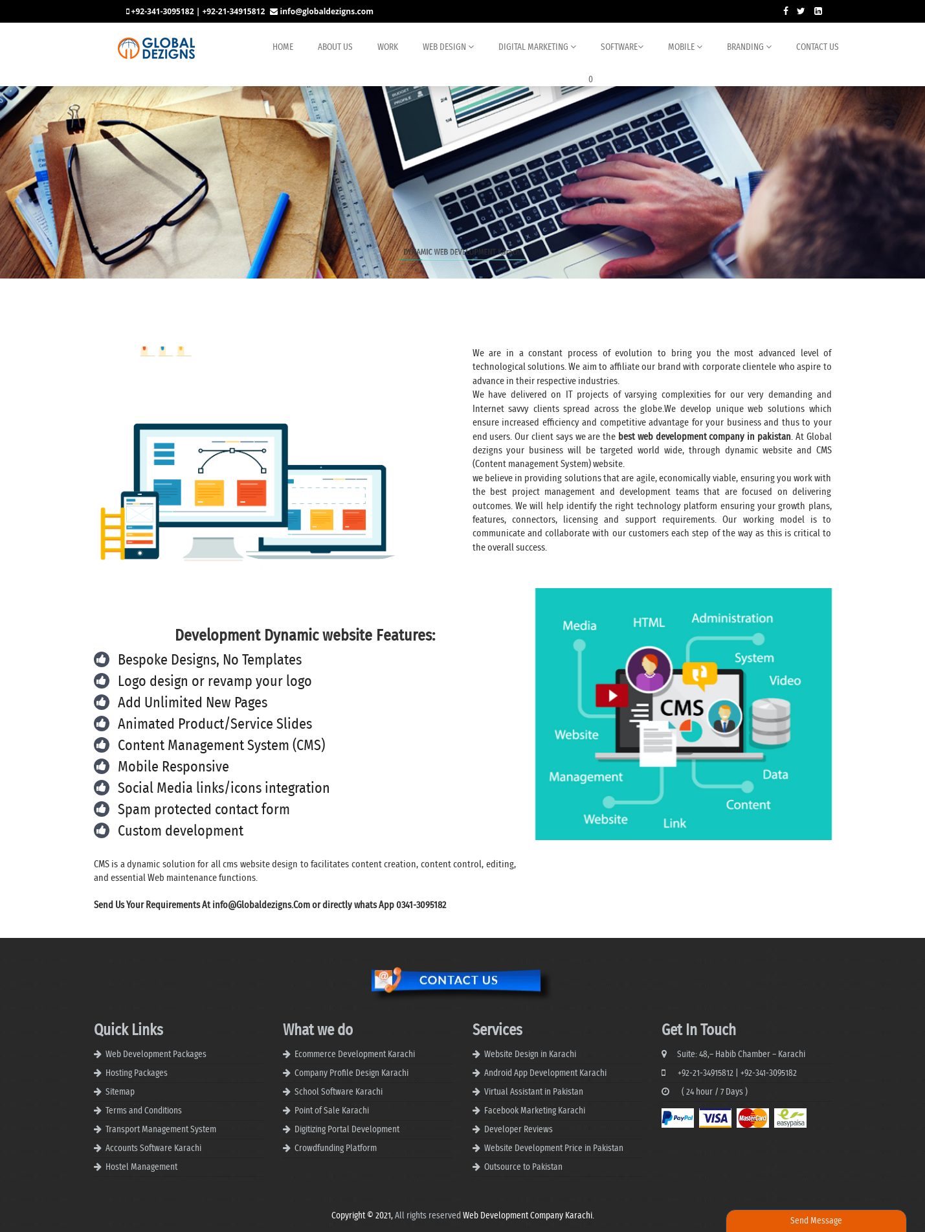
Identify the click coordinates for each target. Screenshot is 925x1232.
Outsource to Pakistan (523, 1167)
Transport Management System (161, 1129)
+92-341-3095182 (769, 1073)
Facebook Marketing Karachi (534, 1110)
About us (335, 47)
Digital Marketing (537, 47)
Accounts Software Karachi (153, 1148)
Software (622, 47)
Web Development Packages (156, 1054)
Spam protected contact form (204, 810)
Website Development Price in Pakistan (553, 1148)
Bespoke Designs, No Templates (210, 660)
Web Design (448, 47)
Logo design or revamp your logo (215, 681)
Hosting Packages (137, 1073)
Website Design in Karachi (530, 1054)
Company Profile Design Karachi (351, 1073)
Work (387, 47)
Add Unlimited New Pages (192, 703)
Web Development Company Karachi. (528, 1215)
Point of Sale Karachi (332, 1110)
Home (283, 47)
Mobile (685, 47)
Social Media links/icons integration (224, 788)
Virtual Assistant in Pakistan (533, 1092)
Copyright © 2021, (363, 1215)
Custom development (180, 831)
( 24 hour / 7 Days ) (705, 1092)
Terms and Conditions (144, 1110)
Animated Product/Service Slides (215, 724)
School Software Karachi (339, 1092)
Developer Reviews (518, 1129)
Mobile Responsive (173, 767)
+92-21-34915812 (697, 1073)
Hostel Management (141, 1167)
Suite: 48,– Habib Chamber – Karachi (733, 1054)
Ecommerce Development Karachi (355, 1054)
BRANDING (749, 47)
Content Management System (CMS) (221, 745)
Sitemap (120, 1092)
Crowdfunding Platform (336, 1148)
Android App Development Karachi (545, 1073)
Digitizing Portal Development (347, 1129)
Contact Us (817, 47)
